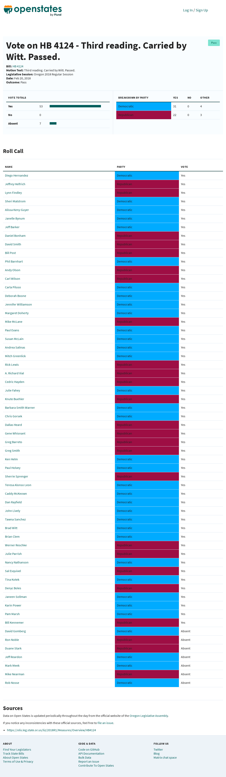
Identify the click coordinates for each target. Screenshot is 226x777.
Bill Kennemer (14, 622)
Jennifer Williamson (18, 304)
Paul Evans (12, 330)
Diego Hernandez (16, 175)
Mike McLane (13, 322)
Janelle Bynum (15, 218)
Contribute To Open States (96, 765)
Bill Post (10, 253)
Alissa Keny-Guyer (17, 210)
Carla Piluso (13, 287)
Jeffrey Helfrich (15, 184)
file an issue (105, 723)
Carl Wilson (12, 279)
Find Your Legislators (17, 749)
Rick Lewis (12, 365)
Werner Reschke (16, 545)
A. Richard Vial (14, 373)
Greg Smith (12, 450)
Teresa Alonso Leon (18, 485)
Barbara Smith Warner (20, 407)
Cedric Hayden (14, 382)
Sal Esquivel (13, 571)
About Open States (15, 757)
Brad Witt (11, 528)
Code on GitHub (89, 749)
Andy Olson (12, 270)
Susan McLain (14, 339)
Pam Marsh (12, 614)
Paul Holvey (12, 468)
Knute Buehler (14, 399)
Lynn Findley (13, 193)
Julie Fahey (12, 390)
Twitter (158, 749)
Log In (188, 10)
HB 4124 (18, 66)
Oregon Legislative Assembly (149, 716)
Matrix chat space (165, 757)
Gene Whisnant (15, 433)
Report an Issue (88, 761)
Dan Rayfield (13, 502)
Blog (157, 753)
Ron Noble (12, 640)
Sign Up (202, 10)
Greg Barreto (13, 442)
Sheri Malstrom (15, 201)
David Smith (13, 244)
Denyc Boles (13, 588)
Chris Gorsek (13, 416)
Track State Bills (13, 753)
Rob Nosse (12, 683)
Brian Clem (12, 536)
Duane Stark (13, 648)
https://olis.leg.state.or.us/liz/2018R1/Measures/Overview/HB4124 (51, 730)
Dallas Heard (13, 425)
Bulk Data (84, 757)
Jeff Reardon (13, 657)
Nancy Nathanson (17, 562)
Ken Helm (11, 459)
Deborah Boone (15, 296)
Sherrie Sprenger (16, 476)
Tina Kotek (12, 579)
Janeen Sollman (16, 597)
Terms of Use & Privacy (18, 761)
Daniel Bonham (15, 236)
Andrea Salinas (15, 347)
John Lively (12, 511)
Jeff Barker (12, 227)
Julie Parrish (13, 554)
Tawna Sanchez (15, 519)
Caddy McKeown (16, 493)
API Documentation (91, 753)
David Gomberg (15, 631)
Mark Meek (12, 665)
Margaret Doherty (17, 313)
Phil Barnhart (14, 261)
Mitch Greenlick (15, 356)
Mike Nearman (14, 674)
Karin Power (13, 605)
